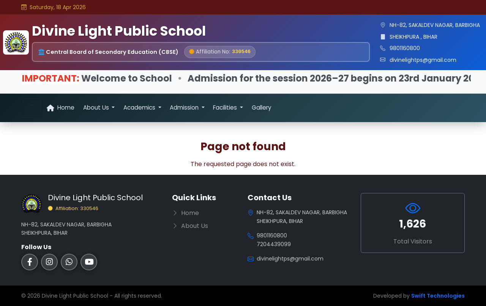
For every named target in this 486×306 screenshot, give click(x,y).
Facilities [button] (225, 107)
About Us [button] (96, 107)
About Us (190, 225)
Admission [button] (185, 107)
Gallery (261, 107)
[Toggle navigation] (32, 108)
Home (60, 107)
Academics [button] (140, 107)
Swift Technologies (438, 296)
